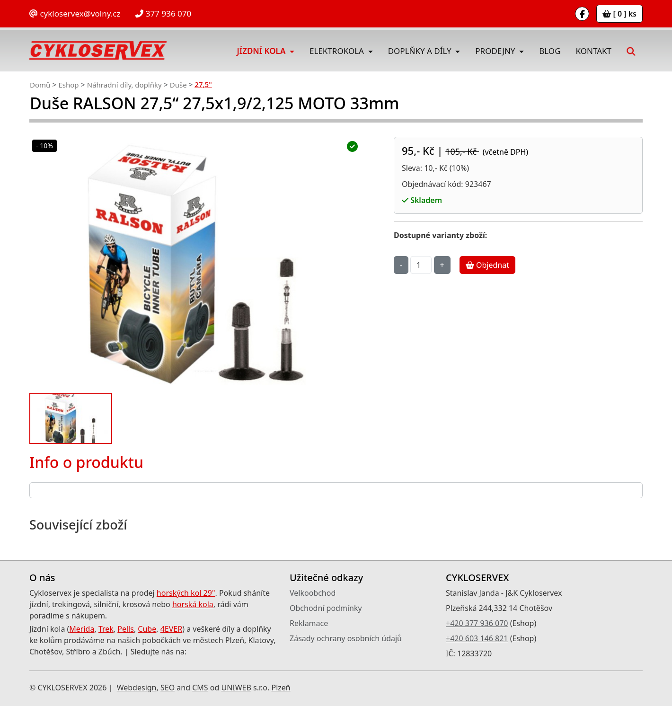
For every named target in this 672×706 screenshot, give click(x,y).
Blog (549, 50)
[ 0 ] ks (619, 13)
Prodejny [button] (496, 50)
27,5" (203, 84)
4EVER (171, 629)
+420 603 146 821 (477, 638)
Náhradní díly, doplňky (124, 84)
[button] (631, 50)
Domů (40, 84)
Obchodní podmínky (326, 608)
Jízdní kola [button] (262, 50)
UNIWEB (236, 687)
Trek (106, 629)
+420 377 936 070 (477, 623)
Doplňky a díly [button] (420, 50)
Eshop (68, 84)
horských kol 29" (186, 593)
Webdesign (137, 687)
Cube (147, 629)
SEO (167, 687)
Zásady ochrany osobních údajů (346, 638)
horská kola (192, 604)
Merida (81, 629)
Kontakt (593, 50)
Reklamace (309, 623)
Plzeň (280, 687)
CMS (200, 687)
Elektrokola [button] (337, 50)
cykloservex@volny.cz (74, 13)
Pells (125, 629)
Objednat (487, 265)
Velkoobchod (313, 593)
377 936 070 (163, 13)
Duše (178, 84)
